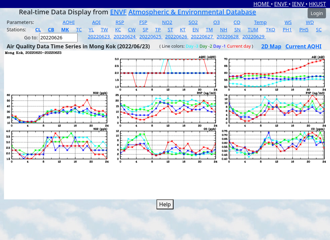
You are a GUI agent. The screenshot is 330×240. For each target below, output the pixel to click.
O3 (216, 22)
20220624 (125, 36)
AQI (96, 22)
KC (118, 29)
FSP (143, 22)
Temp (260, 22)
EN (196, 29)
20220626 (177, 36)
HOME (262, 4)
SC (319, 29)
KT (183, 29)
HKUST (317, 4)
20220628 (228, 36)
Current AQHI (304, 46)
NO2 (167, 22)
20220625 (151, 36)
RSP (120, 22)
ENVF (281, 4)
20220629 (254, 36)
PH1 (287, 29)
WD (310, 22)
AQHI (69, 22)
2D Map (271, 46)
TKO (270, 29)
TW (104, 29)
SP (145, 29)
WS (288, 22)
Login (317, 13)
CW (131, 29)
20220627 (202, 36)
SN (237, 29)
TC (79, 29)
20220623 (99, 36)
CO (237, 22)
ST (170, 29)
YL (91, 29)
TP (158, 29)
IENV (298, 4)
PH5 (304, 29)
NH (223, 29)
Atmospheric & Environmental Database (192, 11)
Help (165, 204)
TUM (253, 29)
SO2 (193, 22)
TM (209, 29)
